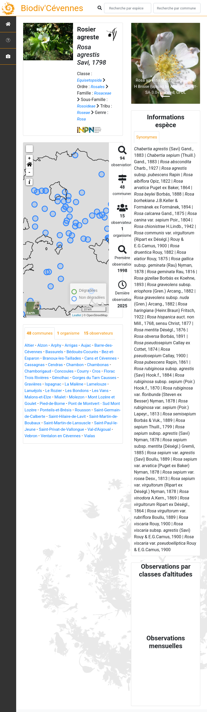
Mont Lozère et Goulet (46, 403)
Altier (29, 345)
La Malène (106, 384)
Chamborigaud (65, 371)
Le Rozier (79, 390)
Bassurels (56, 352)
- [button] (29, 172)
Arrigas (73, 345)
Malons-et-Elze (59, 397)
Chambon (99, 364)
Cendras (79, 364)
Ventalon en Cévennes (46, 442)
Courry (112, 371)
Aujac (89, 345)
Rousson (33, 416)
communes (40, 333)
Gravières (63, 384)
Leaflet (76, 315)
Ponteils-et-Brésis (97, 410)
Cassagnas (57, 364)
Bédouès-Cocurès (85, 352)
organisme (70, 333)
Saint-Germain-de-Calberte (70, 416)
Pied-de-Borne (83, 403)
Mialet (83, 397)
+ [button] (29, 158)
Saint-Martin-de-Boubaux (80, 423)
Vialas (76, 442)
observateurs (102, 333)
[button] (29, 165)
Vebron (100, 436)
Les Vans (33, 397)
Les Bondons (104, 390)
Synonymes (147, 137)
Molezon (100, 397)
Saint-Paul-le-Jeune (85, 429)
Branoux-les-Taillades (64, 358)
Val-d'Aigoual (77, 436)
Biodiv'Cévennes (52, 8)
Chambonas (36, 371)
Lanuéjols (58, 390)
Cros (29, 377)
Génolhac (88, 377)
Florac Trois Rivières (56, 377)
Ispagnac (84, 384)
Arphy (57, 345)
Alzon (43, 345)
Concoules (93, 371)
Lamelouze (35, 390)
